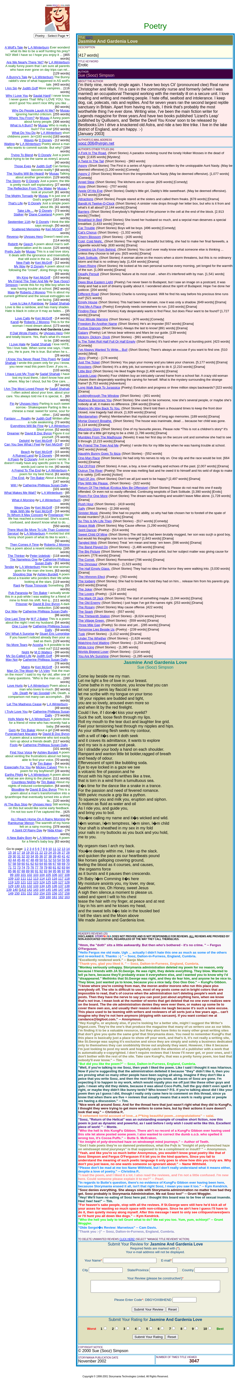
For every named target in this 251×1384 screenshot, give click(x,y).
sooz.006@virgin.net (96, 143)
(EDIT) (89, 37)
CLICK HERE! (127, 1239)
